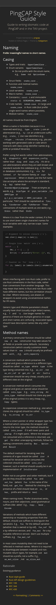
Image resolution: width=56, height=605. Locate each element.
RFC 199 (13, 574)
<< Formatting (20, 587)
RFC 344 (13, 577)
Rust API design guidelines (22, 571)
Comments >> (36, 587)
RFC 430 (13, 581)
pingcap (37, 38)
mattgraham (42, 41)
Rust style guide (17, 568)
